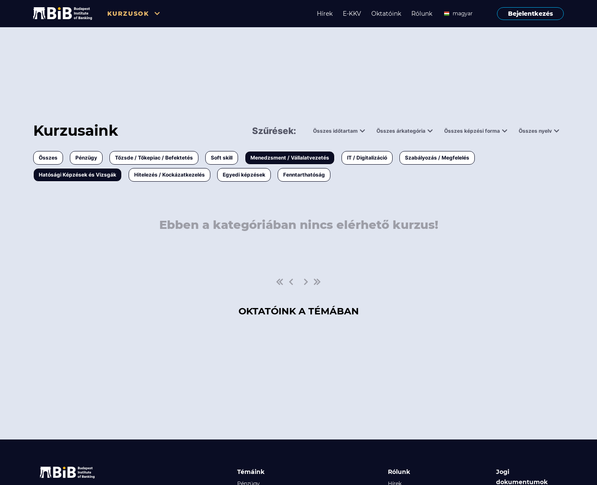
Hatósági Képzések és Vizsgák (77, 174)
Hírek (325, 13)
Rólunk (421, 13)
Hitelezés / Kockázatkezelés (169, 174)
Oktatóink (386, 13)
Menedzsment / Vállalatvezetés (289, 157)
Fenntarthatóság (304, 174)
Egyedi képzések (244, 174)
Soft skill (221, 157)
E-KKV (352, 13)
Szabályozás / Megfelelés (437, 157)
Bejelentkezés (530, 13)
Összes (48, 157)
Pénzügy (86, 157)
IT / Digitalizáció (367, 157)
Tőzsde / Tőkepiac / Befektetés (154, 157)
